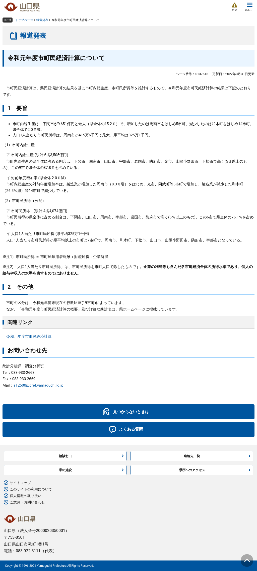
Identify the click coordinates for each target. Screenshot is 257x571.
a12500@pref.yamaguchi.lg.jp (38, 385)
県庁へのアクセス (192, 470)
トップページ (24, 20)
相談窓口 (65, 456)
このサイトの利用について (31, 489)
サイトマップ (20, 483)
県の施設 (65, 470)
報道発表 (42, 20)
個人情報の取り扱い (25, 496)
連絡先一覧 (192, 456)
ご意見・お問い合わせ (27, 502)
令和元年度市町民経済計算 (28, 336)
